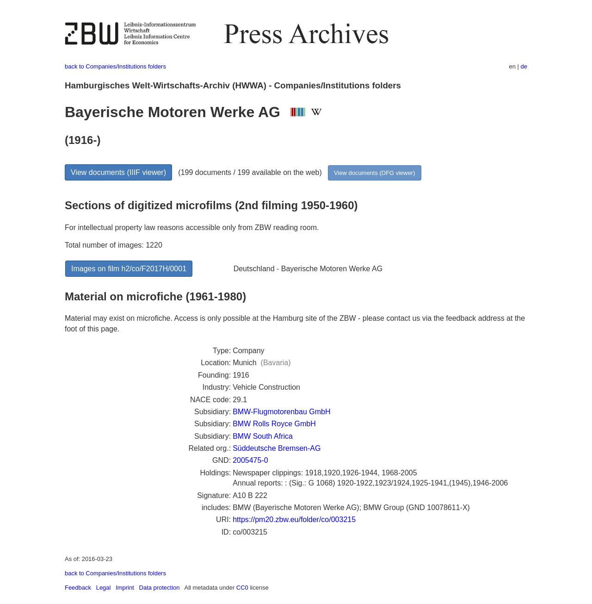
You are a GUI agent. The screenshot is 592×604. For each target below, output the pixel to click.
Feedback (78, 587)
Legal (103, 587)
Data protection (159, 587)
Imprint (125, 587)
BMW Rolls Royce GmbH (274, 424)
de (524, 66)
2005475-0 (250, 460)
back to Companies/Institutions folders (115, 66)
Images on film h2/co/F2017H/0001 (128, 269)
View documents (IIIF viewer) (118, 172)
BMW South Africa (263, 436)
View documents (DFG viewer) (374, 172)
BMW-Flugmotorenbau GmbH (281, 412)
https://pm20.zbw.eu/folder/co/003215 (294, 519)
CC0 (242, 587)
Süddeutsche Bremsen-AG (277, 448)
